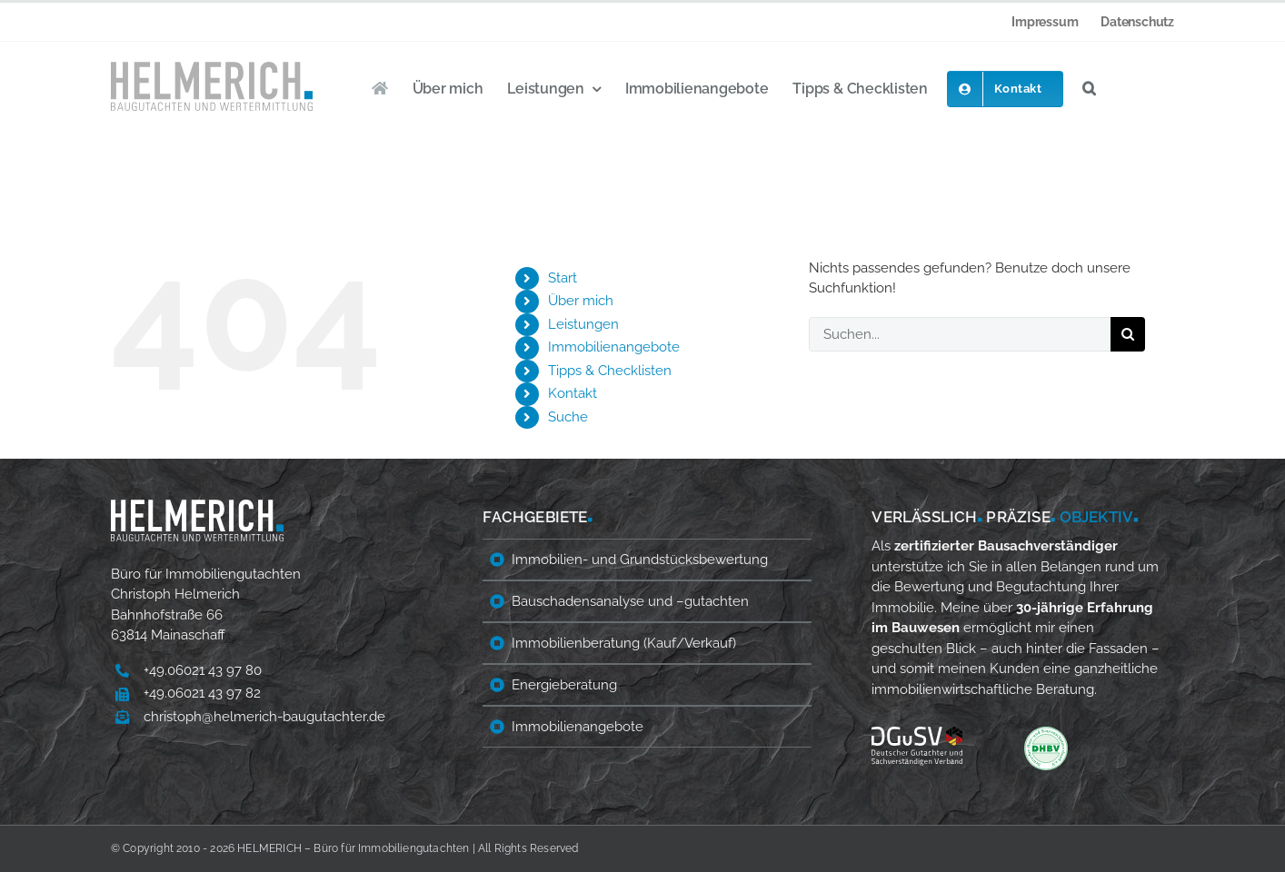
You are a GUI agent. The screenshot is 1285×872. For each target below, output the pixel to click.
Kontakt (572, 393)
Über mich (580, 300)
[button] (1089, 88)
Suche (568, 417)
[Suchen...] (960, 334)
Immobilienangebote (614, 347)
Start (562, 278)
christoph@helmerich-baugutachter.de (264, 716)
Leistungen (583, 324)
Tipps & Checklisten (610, 370)
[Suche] (1128, 334)
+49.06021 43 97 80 (203, 670)
